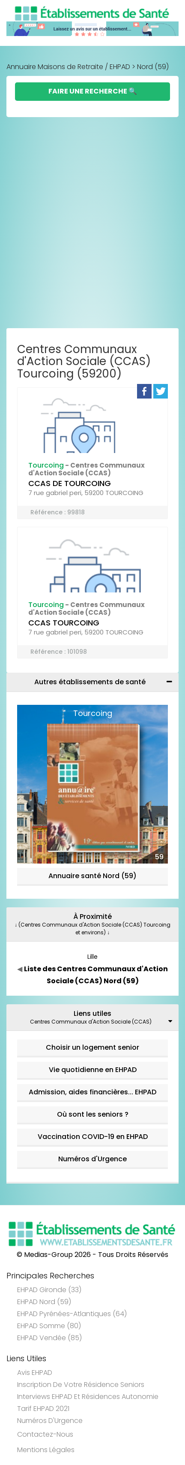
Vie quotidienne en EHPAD (93, 1070)
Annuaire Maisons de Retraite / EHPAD (68, 67)
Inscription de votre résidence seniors (80, 1384)
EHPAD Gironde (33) (49, 1290)
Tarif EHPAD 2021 (43, 1409)
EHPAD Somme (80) (49, 1326)
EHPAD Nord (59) (44, 1302)
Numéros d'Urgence (92, 1159)
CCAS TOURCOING (63, 622)
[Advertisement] (92, 222)
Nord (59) (153, 67)
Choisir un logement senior (92, 1047)
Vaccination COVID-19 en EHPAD (93, 1137)
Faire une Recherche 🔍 (92, 91)
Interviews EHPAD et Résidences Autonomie (87, 1397)
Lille (92, 956)
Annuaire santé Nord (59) (92, 876)
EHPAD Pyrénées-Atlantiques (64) (72, 1314)
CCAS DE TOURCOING (69, 483)
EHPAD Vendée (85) (49, 1338)
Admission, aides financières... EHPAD (92, 1092)
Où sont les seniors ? (92, 1114)
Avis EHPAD (34, 1372)
